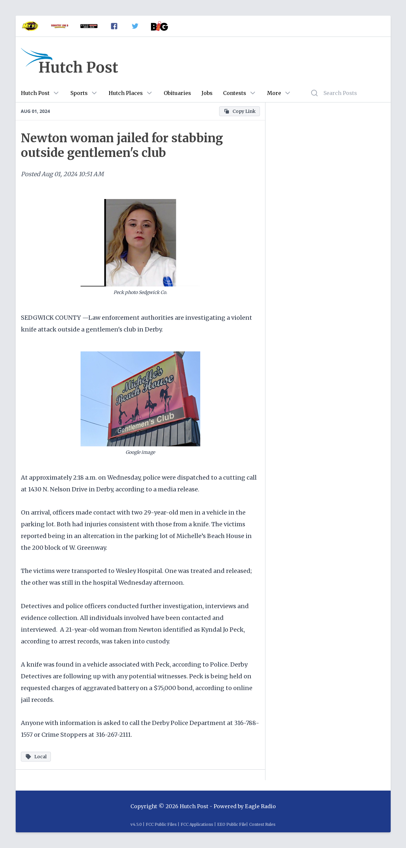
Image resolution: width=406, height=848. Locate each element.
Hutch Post (35, 93)
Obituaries (177, 93)
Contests (234, 93)
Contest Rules (262, 824)
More (274, 93)
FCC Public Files (161, 824)
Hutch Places (126, 93)
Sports (79, 93)
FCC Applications (197, 824)
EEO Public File (231, 824)
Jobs (207, 93)
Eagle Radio (260, 806)
